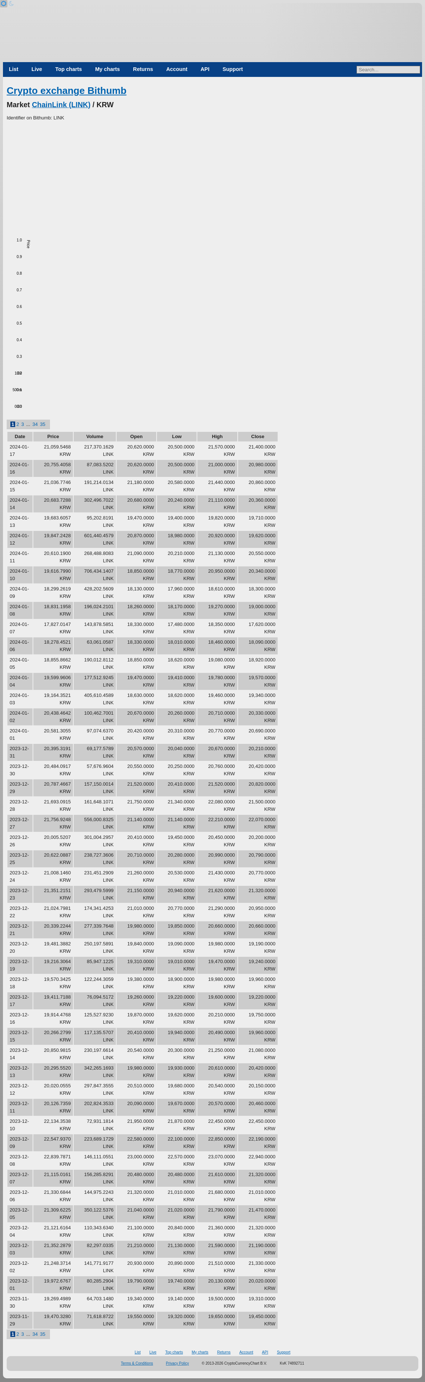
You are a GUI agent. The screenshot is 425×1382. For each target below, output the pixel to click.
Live (36, 69)
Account (176, 69)
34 (35, 424)
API (205, 69)
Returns (143, 69)
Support (232, 69)
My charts (107, 69)
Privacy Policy (177, 1363)
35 (42, 424)
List (13, 69)
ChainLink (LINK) (61, 105)
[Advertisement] (212, 177)
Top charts (68, 69)
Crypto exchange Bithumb (67, 90)
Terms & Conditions (137, 1363)
